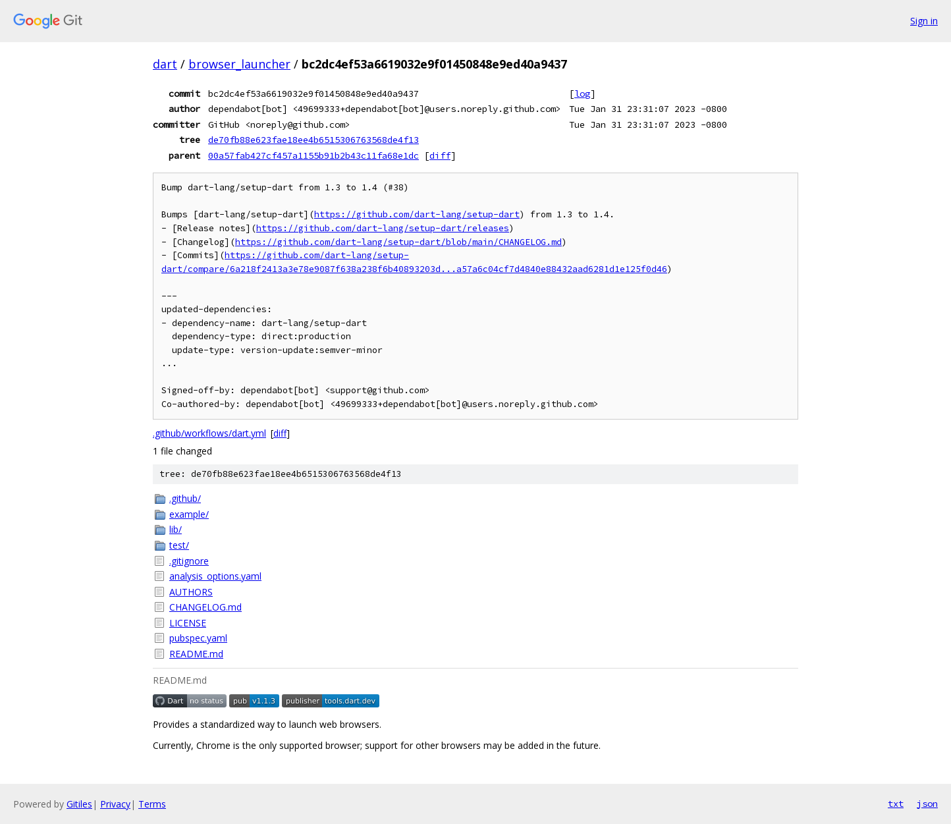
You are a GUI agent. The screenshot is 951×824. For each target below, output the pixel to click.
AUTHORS (191, 592)
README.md (196, 653)
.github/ (185, 498)
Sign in (924, 20)
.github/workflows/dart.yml (209, 433)
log (582, 93)
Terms (152, 804)
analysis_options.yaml (215, 576)
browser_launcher (239, 64)
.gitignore (189, 561)
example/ (189, 514)
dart (165, 64)
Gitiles (79, 804)
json (927, 804)
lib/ (175, 529)
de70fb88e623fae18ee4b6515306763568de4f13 (313, 140)
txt (896, 804)
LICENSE (187, 623)
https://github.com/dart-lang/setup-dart (417, 214)
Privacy (115, 804)
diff (439, 155)
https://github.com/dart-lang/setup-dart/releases (382, 228)
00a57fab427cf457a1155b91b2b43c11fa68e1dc (313, 155)
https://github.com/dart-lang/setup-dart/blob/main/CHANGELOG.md (398, 242)
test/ (179, 545)
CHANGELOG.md (205, 607)
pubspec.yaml (198, 638)
